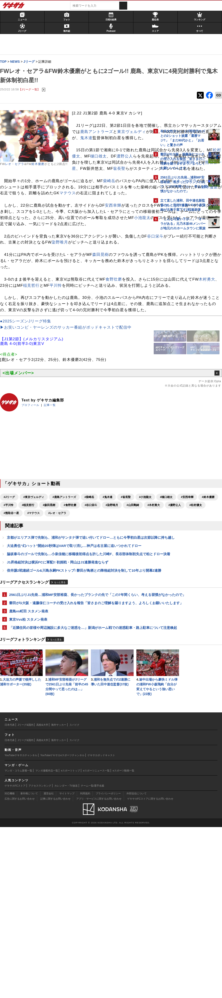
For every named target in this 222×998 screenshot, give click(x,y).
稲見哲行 (114, 353)
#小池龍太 (12, 591)
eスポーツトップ (70, 941)
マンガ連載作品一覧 (46, 941)
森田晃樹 (103, 316)
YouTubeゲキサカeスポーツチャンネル (62, 926)
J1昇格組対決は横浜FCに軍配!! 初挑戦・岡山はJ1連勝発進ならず (60, 673)
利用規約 (85, 964)
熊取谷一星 (102, 193)
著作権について (29, 964)
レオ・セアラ (16, 164)
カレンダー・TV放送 (66, 956)
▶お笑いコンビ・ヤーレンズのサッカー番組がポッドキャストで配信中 (68, 414)
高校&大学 (42, 896)
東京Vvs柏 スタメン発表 (30, 746)
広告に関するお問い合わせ (20, 969)
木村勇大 (71, 353)
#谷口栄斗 (54, 599)
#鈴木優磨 (75, 591)
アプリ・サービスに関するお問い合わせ (99, 969)
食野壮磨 (116, 347)
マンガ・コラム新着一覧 (18, 941)
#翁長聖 (128, 583)
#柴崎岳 (92, 583)
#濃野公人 (12, 607)
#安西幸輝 (54, 591)
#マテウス (77, 607)
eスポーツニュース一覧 (96, 941)
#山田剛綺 (96, 599)
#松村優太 (33, 607)
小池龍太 (37, 273)
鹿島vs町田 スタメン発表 (30, 738)
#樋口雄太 (33, 591)
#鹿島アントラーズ (66, 583)
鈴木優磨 (40, 164)
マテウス (101, 230)
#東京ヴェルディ (36, 583)
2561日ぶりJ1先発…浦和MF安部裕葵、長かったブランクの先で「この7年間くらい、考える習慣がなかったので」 (74, 713)
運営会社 (49, 964)
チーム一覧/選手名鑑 (92, 956)
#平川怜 (95, 591)
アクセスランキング (40, 956)
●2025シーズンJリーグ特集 (27, 408)
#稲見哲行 (114, 591)
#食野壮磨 (33, 599)
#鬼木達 (110, 583)
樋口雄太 (111, 181)
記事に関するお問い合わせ (55, 969)
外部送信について (137, 964)
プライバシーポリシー (108, 964)
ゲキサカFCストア (15, 956)
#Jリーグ (11, 583)
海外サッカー (58, 896)
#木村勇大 (117, 599)
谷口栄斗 (20, 298)
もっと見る (62, 698)
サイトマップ (66, 964)
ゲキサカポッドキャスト (101, 926)
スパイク (74, 896)
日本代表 (10, 896)
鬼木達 (117, 156)
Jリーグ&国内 (25, 896)
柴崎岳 (111, 212)
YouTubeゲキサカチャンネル (21, 926)
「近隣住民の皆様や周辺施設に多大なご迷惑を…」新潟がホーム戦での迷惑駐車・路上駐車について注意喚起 (76, 757)
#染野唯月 (75, 599)
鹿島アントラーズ (115, 144)
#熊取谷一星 (55, 607)
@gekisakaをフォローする (179, 302)
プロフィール (33, 491)
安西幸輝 (115, 249)
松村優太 (85, 181)
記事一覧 (52, 491)
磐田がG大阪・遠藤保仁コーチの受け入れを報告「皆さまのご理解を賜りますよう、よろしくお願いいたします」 (76, 726)
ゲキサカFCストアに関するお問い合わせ (150, 969)
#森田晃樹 (12, 599)
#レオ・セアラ (101, 607)
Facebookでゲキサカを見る (179, 311)
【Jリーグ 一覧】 (31, 89)
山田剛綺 (72, 193)
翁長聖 (22, 199)
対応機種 (10, 964)
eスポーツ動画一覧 (123, 941)
